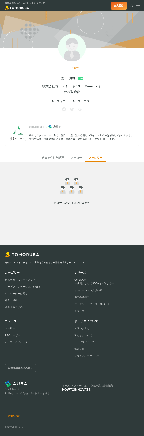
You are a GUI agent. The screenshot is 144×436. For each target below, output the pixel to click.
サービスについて (84, 342)
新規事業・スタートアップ (20, 279)
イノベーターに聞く (16, 293)
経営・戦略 (11, 300)
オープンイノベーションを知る (22, 286)
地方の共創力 (82, 297)
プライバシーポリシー (87, 355)
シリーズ (79, 310)
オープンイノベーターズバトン (92, 304)
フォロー (76, 157)
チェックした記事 (53, 157)
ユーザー (10, 328)
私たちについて (83, 335)
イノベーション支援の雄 (88, 290)
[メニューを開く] (137, 5)
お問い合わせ (82, 328)
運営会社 (79, 349)
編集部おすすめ (14, 307)
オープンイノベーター (17, 342)
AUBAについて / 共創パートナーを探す (27, 393)
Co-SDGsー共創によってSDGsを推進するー (94, 281)
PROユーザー (13, 335)
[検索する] (131, 6)
